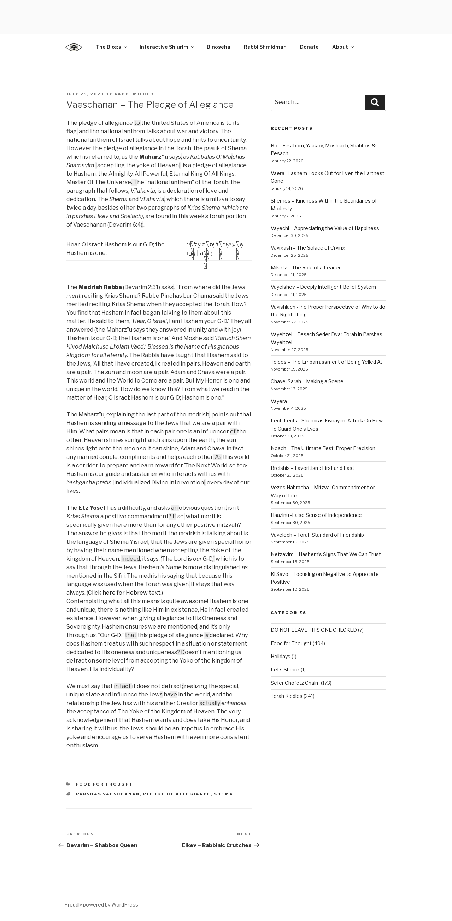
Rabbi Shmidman (265, 47)
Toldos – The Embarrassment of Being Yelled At (326, 362)
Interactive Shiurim (167, 47)
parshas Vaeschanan (108, 794)
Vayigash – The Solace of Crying (308, 248)
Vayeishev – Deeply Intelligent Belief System (323, 287)
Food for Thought (104, 784)
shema (223, 794)
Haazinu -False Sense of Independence (316, 515)
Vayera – (281, 401)
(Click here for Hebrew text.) (125, 592)
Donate (309, 47)
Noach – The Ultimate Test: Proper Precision (323, 448)
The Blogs (112, 47)
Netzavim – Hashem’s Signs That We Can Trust (326, 554)
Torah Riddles (287, 696)
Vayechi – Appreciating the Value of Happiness (325, 228)
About (343, 47)
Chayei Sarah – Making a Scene (307, 381)
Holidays (280, 656)
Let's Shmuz (285, 669)
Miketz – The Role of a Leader (306, 267)
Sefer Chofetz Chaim (295, 683)
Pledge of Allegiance (177, 794)
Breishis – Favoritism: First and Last (312, 468)
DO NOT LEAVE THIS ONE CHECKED (314, 630)
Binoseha (218, 47)
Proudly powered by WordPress (101, 905)
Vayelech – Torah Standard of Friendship (317, 535)
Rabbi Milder (134, 94)
